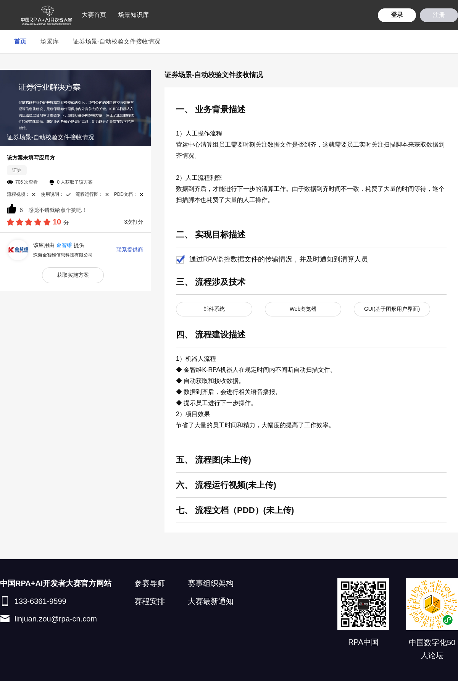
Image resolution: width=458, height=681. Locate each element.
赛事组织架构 (211, 583)
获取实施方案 (73, 275)
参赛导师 (149, 583)
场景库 (49, 41)
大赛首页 (94, 14)
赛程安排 (149, 601)
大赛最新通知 (211, 601)
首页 (20, 41)
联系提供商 (129, 250)
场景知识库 (133, 14)
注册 (439, 14)
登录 (397, 14)
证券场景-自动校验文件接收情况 (116, 41)
